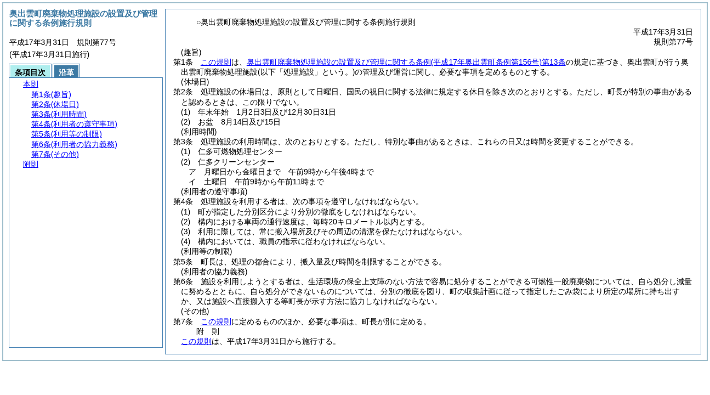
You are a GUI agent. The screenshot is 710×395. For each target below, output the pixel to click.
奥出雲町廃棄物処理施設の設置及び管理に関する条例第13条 (406, 62)
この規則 (216, 62)
